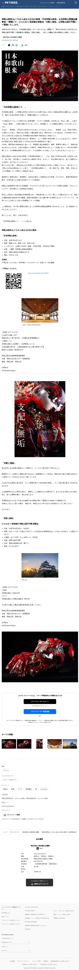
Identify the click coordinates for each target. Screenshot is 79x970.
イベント (6, 770)
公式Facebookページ (7, 938)
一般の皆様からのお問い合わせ (48, 964)
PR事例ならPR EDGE (59, 918)
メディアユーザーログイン (40, 701)
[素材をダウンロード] (22, 45)
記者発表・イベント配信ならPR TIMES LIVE (37, 918)
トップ (5, 832)
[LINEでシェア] (16, 45)
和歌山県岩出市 (31, 798)
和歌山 (5, 789)
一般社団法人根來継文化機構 (30, 832)
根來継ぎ (29, 789)
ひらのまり (44, 789)
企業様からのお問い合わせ (29, 964)
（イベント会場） (20, 798)
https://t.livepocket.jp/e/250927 (38, 273)
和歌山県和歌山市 (7, 798)
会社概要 (12, 961)
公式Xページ (5, 946)
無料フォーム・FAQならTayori (61, 914)
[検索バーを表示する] (76, 2)
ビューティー (43, 6)
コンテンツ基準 (36, 961)
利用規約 (45, 961)
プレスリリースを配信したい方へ (11, 924)
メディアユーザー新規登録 (40, 711)
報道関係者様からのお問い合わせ (60, 961)
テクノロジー (10, 6)
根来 (12, 789)
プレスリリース (14, 832)
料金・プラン (5, 916)
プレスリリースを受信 (47, 3)
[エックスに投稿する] (9, 45)
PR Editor (27, 929)
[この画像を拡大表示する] (9, 744)
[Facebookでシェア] (13, 45)
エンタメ (34, 6)
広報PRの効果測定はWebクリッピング (35, 925)
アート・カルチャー (9, 780)
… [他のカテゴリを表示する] (60, 6)
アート (20, 789)
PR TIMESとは (6, 913)
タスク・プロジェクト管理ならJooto (63, 911)
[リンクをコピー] (26, 45)
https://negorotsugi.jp (8, 806)
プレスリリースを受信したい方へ (11, 920)
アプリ (27, 6)
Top (3, 6)
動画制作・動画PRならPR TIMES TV (35, 914)
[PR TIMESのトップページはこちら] (11, 2)
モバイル (20, 6)
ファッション (54, 6)
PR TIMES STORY (30, 911)
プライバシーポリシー (23, 961)
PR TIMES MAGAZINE (31, 922)
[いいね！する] (3, 45)
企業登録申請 (60, 3)
